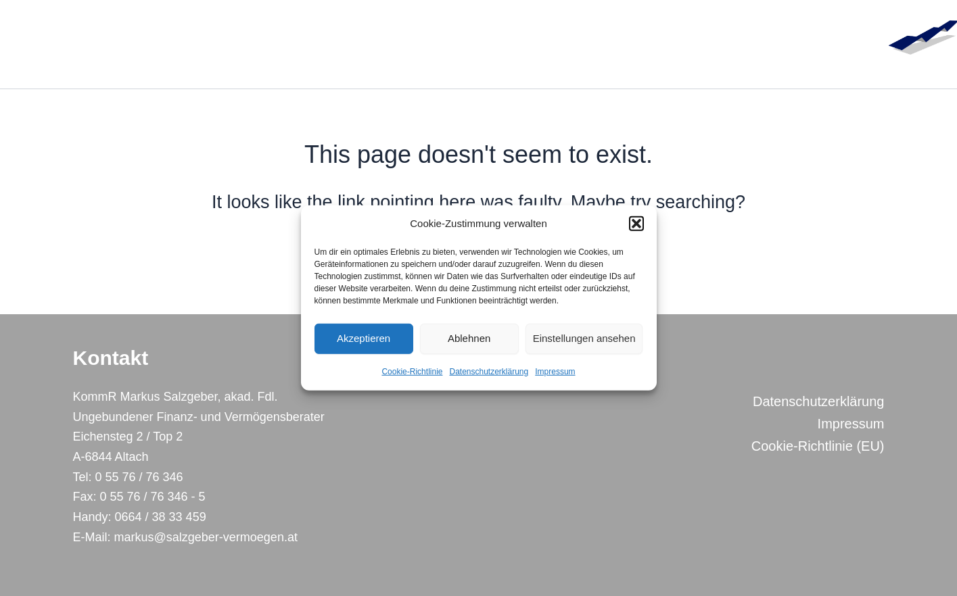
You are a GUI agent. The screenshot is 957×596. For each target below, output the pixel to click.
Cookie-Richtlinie (411, 371)
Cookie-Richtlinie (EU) (818, 446)
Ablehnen (469, 338)
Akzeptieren (363, 338)
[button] (636, 223)
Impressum (555, 371)
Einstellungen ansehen (584, 338)
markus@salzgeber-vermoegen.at (204, 537)
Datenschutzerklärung (488, 371)
